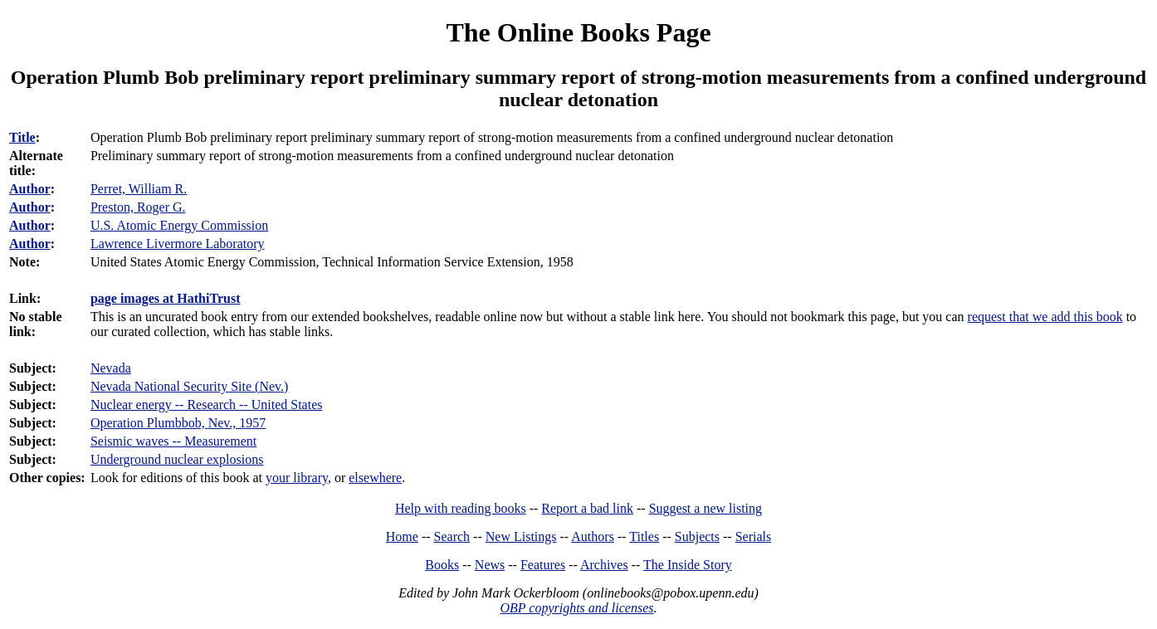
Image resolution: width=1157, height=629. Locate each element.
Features (542, 565)
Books (442, 565)
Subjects (697, 536)
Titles (644, 536)
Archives (604, 565)
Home (402, 536)
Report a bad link (587, 508)
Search (452, 536)
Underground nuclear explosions (177, 459)
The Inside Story (687, 565)
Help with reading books (460, 508)
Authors (592, 536)
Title (22, 137)
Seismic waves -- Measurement (173, 441)
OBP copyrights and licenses (576, 608)
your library (297, 478)
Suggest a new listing (705, 508)
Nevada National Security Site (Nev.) (189, 386)
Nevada (110, 368)
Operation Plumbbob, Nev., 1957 (178, 423)
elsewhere (375, 478)
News (490, 565)
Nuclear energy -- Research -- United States (206, 404)
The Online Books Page (578, 32)
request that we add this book (1045, 317)
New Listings (521, 536)
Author (30, 189)
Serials (753, 536)
